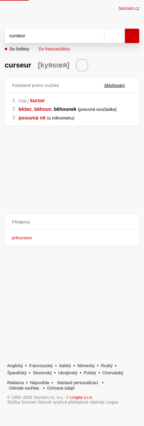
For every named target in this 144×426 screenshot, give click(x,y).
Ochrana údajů (61, 388)
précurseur (22, 237)
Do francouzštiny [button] (54, 49)
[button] (72, 222)
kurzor (37, 100)
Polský (90, 372)
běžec (25, 109)
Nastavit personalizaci (77, 382)
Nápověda (39, 382)
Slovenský (42, 372)
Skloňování (118, 85)
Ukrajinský (68, 372)
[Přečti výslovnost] (82, 65)
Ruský (107, 365)
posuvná (28, 117)
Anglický (15, 365)
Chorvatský (112, 372)
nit (43, 117)
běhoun (42, 109)
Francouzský (41, 365)
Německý (86, 365)
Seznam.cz (129, 8)
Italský (65, 365)
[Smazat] (97, 36)
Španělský (17, 372)
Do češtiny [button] (19, 49)
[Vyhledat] (48, 36)
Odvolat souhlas (24, 388)
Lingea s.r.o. (81, 397)
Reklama (15, 382)
